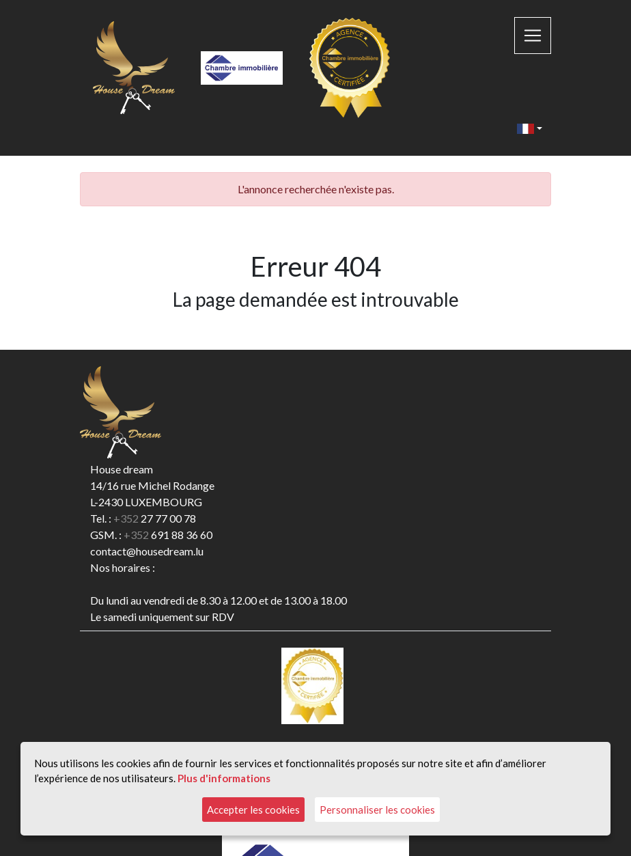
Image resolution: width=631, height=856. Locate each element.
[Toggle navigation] (532, 35)
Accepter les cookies (253, 809)
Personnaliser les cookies (377, 809)
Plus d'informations (224, 778)
